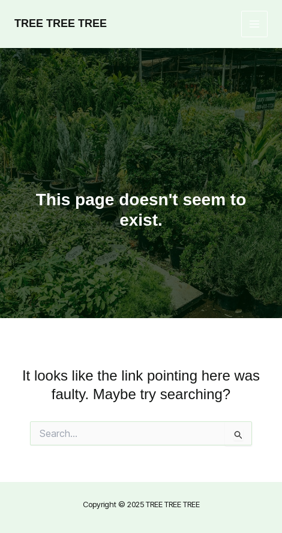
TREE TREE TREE (60, 23)
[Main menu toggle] (254, 24)
